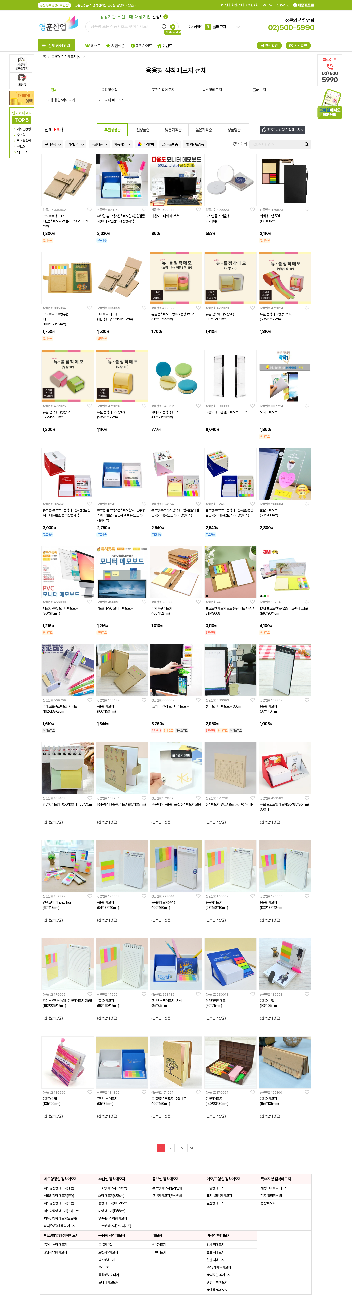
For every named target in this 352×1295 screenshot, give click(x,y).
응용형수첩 (105, 1245)
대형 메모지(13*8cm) (111, 1211)
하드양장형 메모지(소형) (59, 1203)
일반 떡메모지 (215, 1260)
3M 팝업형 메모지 (55, 1252)
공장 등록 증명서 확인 (54, 5)
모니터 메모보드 (108, 1282)
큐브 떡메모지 (215, 1252)
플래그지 (103, 1267)
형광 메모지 (268, 1203)
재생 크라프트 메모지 (274, 1188)
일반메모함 (159, 1252)
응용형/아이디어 (108, 1275)
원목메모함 (159, 1245)
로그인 (224, 5)
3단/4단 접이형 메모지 (112, 1218)
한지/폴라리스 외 (271, 1196)
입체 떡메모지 (215, 1245)
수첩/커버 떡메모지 (219, 1267)
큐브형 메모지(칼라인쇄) (167, 1188)
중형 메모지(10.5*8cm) (113, 1203)
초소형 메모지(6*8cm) (112, 1188)
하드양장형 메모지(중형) (59, 1196)
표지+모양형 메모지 (219, 1196)
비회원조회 (252, 5)
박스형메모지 (106, 1260)
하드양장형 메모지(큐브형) (60, 1218)
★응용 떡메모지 (217, 1290)
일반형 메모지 (215, 1203)
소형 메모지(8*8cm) (111, 1196)
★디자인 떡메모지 (218, 1275)
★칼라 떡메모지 (217, 1282)
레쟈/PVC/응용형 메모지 (59, 1226)
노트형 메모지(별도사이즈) (114, 1226)
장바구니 (267, 5)
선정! (134, 16)
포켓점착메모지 (108, 1252)
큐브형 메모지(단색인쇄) (167, 1196)
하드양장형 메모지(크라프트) (61, 1211)
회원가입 (237, 5)
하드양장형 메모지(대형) (59, 1188)
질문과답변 (283, 5)
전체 (54, 90)
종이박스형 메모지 (55, 1245)
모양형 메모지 (215, 1188)
